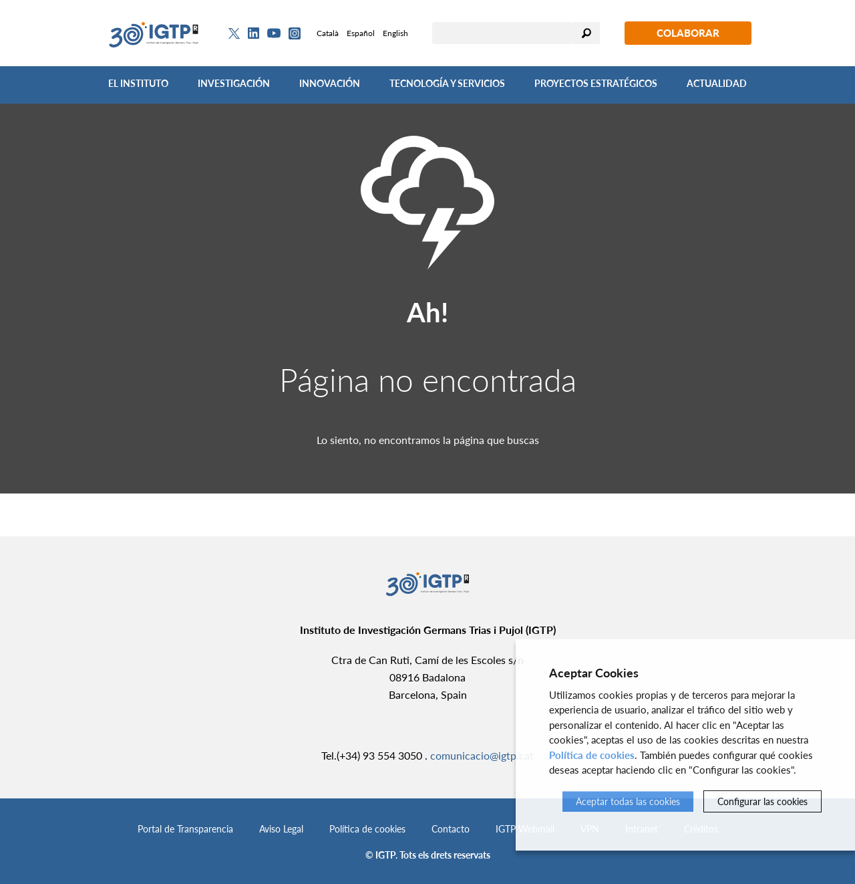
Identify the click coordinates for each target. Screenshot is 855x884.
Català (328, 33)
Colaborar (688, 33)
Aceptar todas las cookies (628, 801)
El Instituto (138, 83)
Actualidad (717, 83)
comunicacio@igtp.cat (482, 755)
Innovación (329, 83)
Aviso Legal (281, 829)
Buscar (586, 33)
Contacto (451, 829)
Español (361, 33)
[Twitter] (234, 33)
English (395, 33)
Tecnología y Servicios (447, 83)
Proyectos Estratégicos (595, 83)
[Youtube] (274, 33)
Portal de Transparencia (185, 829)
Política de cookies (367, 829)
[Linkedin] (253, 33)
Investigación (234, 83)
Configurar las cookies (762, 801)
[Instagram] (295, 33)
